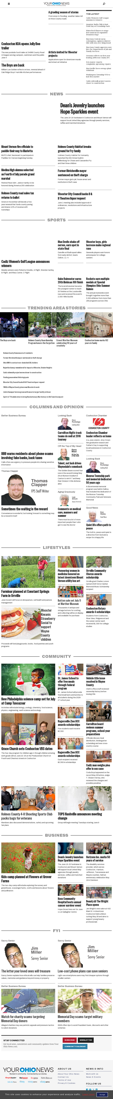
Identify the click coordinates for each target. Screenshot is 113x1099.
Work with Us (92, 1074)
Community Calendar (75, 1046)
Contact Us (63, 1077)
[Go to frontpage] (56, 4)
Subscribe (70, 1040)
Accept (102, 1094)
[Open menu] (9, 4)
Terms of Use (64, 1080)
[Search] (104, 4)
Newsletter (86, 1040)
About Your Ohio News (68, 1074)
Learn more (88, 1094)
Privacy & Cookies (66, 1083)
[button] (110, 315)
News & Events (93, 1077)
